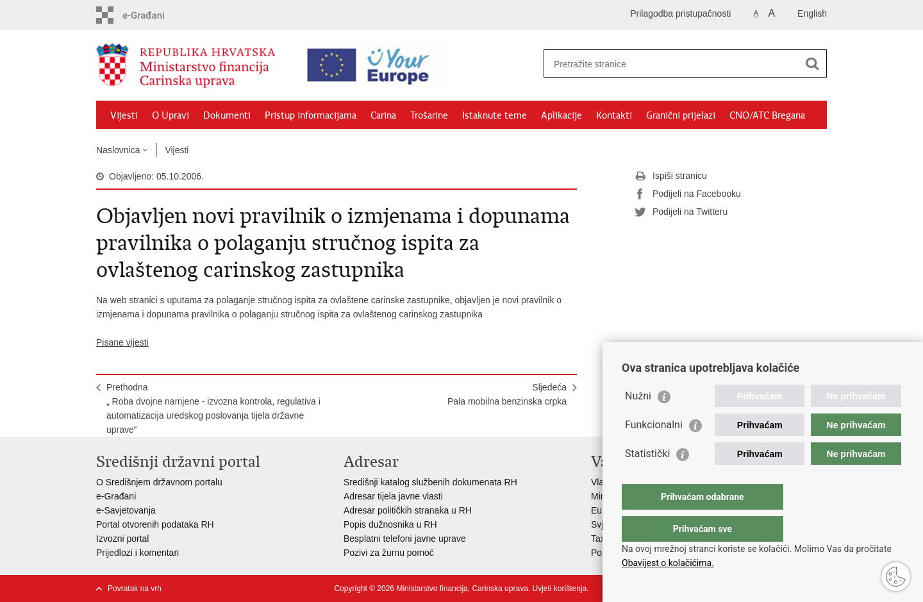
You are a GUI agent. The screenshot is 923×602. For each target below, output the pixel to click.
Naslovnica (118, 150)
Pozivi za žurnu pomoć (389, 553)
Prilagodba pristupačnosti (680, 13)
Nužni (638, 421)
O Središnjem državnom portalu (159, 482)
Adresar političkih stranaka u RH (408, 510)
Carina (383, 115)
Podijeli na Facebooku (688, 194)
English (812, 13)
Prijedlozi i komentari (137, 553)
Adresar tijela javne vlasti (393, 496)
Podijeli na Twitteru (681, 212)
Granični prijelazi (680, 115)
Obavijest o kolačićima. (668, 563)
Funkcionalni (654, 450)
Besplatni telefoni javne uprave (405, 538)
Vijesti (124, 115)
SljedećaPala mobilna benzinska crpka (507, 394)
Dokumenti (227, 115)
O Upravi (170, 115)
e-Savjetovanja (126, 510)
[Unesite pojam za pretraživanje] (664, 63)
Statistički (647, 479)
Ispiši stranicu (671, 176)
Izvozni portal (122, 538)
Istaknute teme (494, 115)
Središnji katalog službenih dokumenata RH (430, 482)
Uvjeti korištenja (559, 588)
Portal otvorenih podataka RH (155, 524)
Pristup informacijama (310, 115)
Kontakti (614, 115)
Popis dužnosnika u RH (390, 524)
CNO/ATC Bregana (767, 115)
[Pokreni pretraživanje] (812, 63)
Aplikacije (561, 115)
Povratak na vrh (135, 588)
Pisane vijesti (122, 342)
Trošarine (429, 115)
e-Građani (116, 496)
